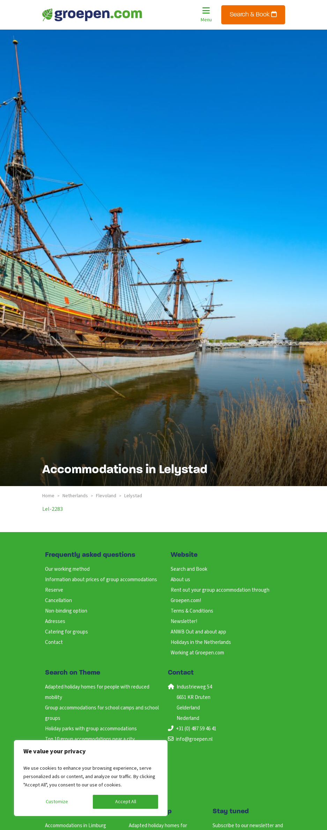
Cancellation (58, 600)
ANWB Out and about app (198, 632)
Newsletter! (184, 621)
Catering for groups (66, 632)
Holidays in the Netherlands (201, 642)
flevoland (106, 495)
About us (180, 579)
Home (48, 495)
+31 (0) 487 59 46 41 (196, 728)
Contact (54, 642)
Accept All (125, 801)
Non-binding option (66, 611)
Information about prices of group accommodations (101, 579)
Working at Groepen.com (197, 652)
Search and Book (189, 569)
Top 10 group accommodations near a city (90, 739)
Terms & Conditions (192, 611)
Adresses (55, 621)
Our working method (67, 569)
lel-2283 (52, 509)
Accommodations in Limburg (75, 825)
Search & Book (253, 14)
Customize (57, 801)
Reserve (54, 590)
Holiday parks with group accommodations (91, 728)
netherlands (75, 495)
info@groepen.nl (194, 739)
